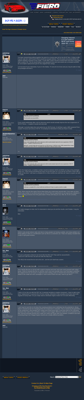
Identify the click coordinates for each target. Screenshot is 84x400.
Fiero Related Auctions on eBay (42, 388)
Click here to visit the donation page (11, 25)
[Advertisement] (27, 44)
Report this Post (30, 54)
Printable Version (22, 29)
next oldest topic (77, 32)
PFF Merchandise (38, 387)
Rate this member (7, 72)
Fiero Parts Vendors (47, 386)
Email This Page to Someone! (9, 29)
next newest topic (68, 32)
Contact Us (35, 383)
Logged (79, 70)
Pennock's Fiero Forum (58, 15)
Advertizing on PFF (36, 386)
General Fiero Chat (58, 17)
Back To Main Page (46, 383)
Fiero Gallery (47, 387)
